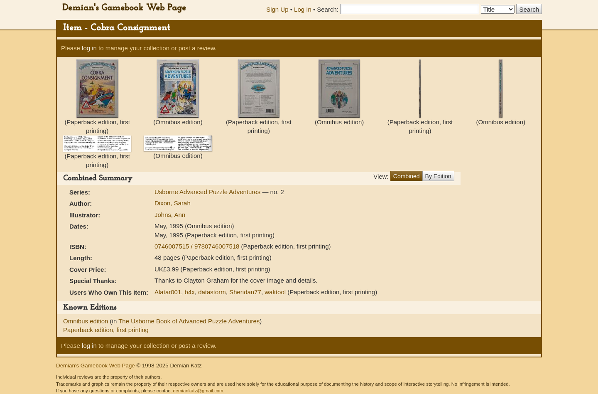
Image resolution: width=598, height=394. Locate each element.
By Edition (438, 176)
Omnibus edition (86, 321)
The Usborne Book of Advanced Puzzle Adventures (189, 321)
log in (89, 48)
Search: (327, 9)
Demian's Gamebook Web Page (124, 8)
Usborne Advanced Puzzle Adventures (208, 191)
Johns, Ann (169, 214)
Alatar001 (167, 292)
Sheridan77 (245, 292)
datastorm (212, 292)
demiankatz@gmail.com (198, 390)
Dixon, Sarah (172, 203)
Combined (406, 176)
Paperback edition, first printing (106, 329)
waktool (275, 292)
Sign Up (277, 9)
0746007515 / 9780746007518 (197, 246)
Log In (302, 9)
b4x (190, 292)
